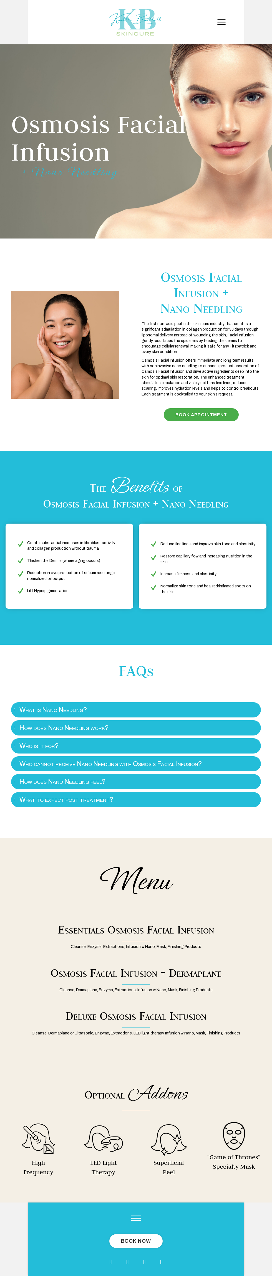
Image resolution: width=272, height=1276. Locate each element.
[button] (221, 22)
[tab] (136, 709)
